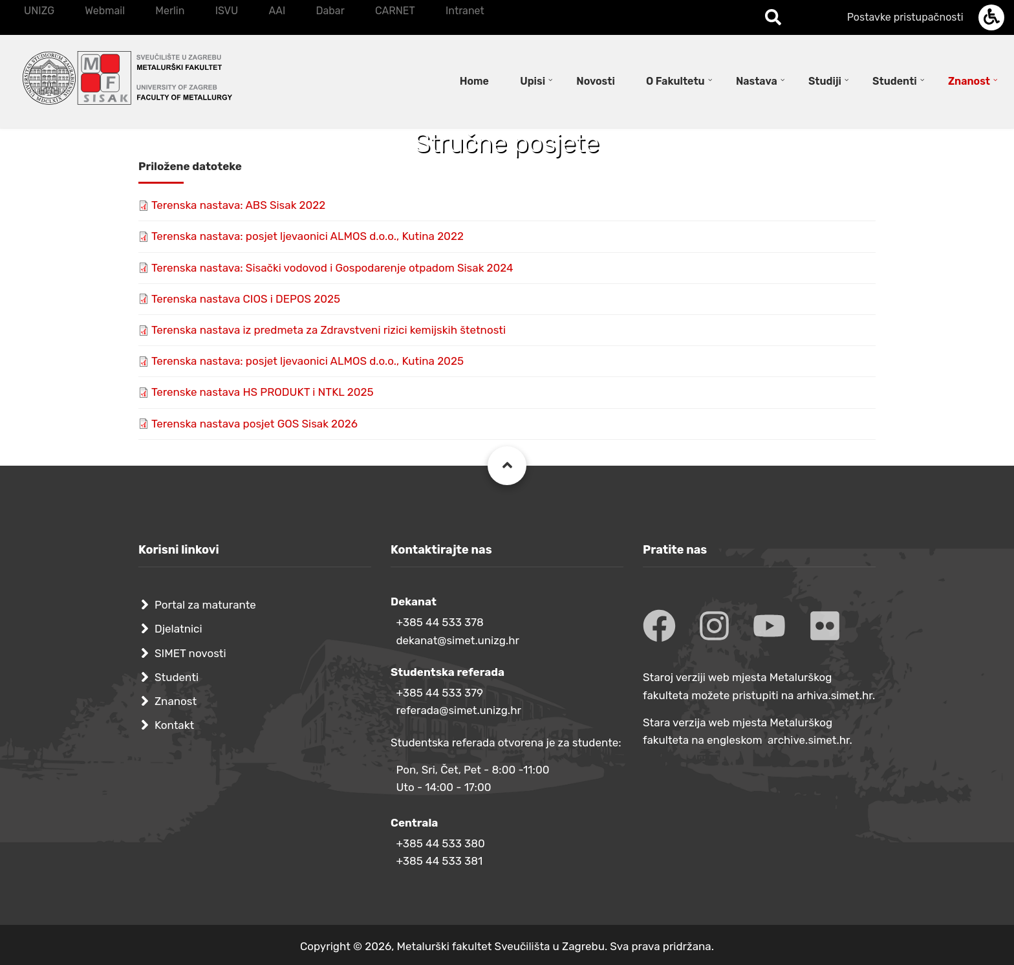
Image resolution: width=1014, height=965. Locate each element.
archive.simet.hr (809, 739)
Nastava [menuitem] (756, 81)
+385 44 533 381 (439, 860)
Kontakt (174, 725)
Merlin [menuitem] (169, 11)
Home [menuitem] (474, 81)
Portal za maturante (205, 604)
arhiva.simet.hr (834, 695)
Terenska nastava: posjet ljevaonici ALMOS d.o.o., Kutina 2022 (307, 236)
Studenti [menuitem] (894, 81)
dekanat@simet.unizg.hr (457, 640)
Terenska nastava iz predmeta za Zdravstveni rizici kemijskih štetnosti (328, 329)
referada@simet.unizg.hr (458, 710)
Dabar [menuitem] (330, 11)
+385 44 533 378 (439, 622)
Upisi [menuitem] (532, 81)
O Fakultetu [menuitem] (675, 81)
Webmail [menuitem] (105, 11)
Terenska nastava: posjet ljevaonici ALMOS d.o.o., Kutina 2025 (307, 360)
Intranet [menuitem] (465, 11)
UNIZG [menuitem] (39, 11)
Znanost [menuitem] (969, 81)
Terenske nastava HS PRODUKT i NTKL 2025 (262, 391)
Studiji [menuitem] (824, 81)
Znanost (176, 701)
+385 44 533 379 (439, 692)
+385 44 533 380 (440, 843)
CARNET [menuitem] (395, 11)
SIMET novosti (190, 653)
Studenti (177, 677)
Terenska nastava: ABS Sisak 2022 (238, 205)
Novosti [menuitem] (595, 81)
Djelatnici (178, 628)
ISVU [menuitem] (227, 11)
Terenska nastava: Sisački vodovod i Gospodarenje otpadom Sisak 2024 (332, 267)
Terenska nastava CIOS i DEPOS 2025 (245, 298)
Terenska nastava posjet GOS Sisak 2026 (254, 423)
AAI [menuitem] (276, 11)
